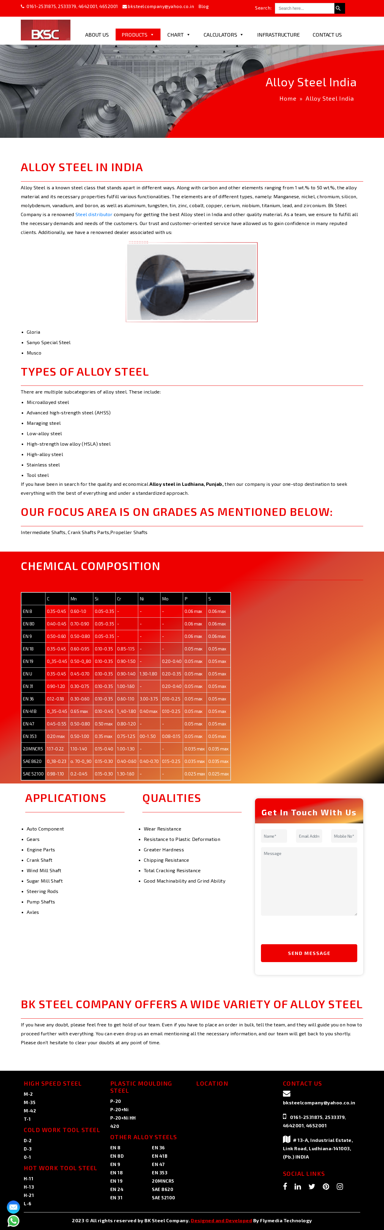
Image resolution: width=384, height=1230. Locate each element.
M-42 (30, 1110)
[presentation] (301, 931)
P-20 (115, 1101)
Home (288, 98)
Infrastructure (278, 34)
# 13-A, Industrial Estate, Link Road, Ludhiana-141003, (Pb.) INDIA (318, 1148)
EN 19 (116, 1181)
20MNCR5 (163, 1181)
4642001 (87, 6)
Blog (204, 6)
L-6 (28, 1203)
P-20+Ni (119, 1109)
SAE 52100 (163, 1197)
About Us (97, 34)
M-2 (28, 1094)
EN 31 (116, 1197)
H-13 (29, 1187)
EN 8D (117, 1156)
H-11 (28, 1178)
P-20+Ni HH (123, 1117)
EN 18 (116, 1172)
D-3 (28, 1148)
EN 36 (158, 1147)
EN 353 (159, 1172)
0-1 (27, 1157)
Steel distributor (94, 214)
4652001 (108, 6)
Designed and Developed (221, 1220)
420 (114, 1126)
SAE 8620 (162, 1189)
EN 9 (115, 1164)
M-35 (29, 1102)
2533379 (67, 6)
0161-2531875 (41, 6)
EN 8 (115, 1147)
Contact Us (327, 34)
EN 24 (117, 1189)
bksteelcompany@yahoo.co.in (161, 6)
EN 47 (158, 1164)
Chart (179, 34)
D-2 (28, 1140)
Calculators (224, 34)
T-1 (27, 1119)
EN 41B (159, 1156)
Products (138, 34)
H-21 (29, 1195)
